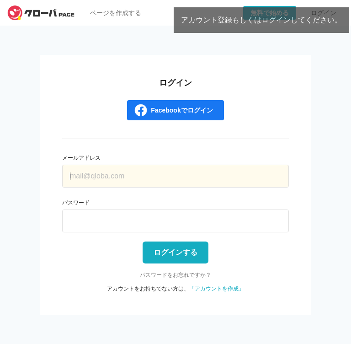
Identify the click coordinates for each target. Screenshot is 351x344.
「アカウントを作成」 (216, 288)
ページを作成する (115, 12)
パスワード (76, 202)
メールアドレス (81, 158)
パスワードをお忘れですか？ (175, 275)
